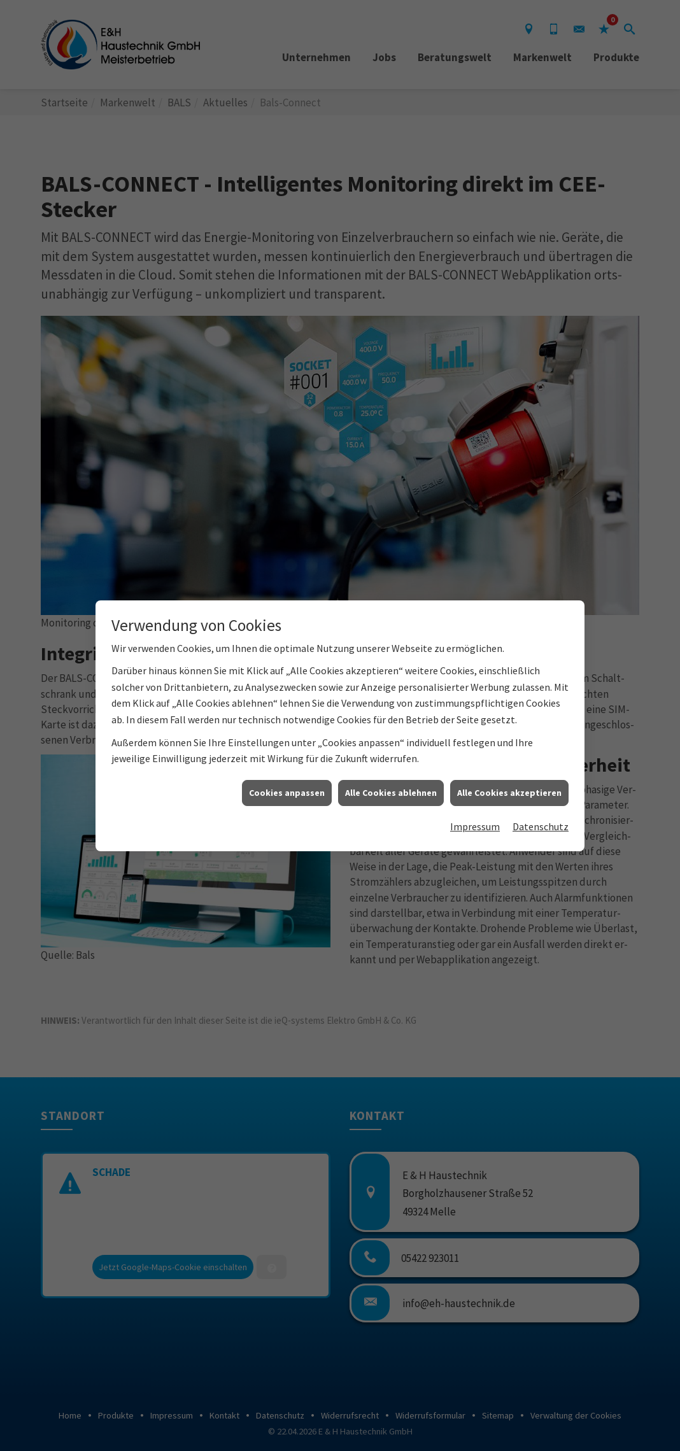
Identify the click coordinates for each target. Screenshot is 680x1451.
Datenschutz (541, 799)
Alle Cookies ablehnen (391, 765)
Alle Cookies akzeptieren (509, 765)
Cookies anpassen (287, 765)
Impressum (475, 799)
